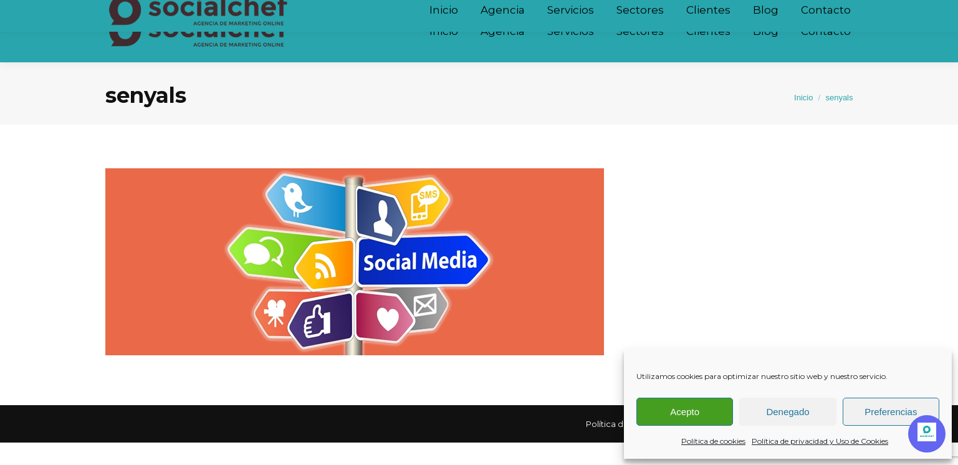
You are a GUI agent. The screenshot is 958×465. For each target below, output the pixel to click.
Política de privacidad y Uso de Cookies (820, 441)
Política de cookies (713, 441)
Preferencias (891, 411)
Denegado (787, 411)
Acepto (684, 411)
